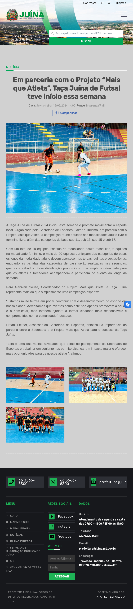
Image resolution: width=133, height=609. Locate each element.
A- (102, 3)
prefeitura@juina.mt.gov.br (97, 548)
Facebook (66, 516)
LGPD (13, 515)
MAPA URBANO (20, 528)
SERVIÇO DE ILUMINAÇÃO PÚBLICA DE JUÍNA (23, 551)
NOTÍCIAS (16, 534)
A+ (110, 3)
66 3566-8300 (27, 482)
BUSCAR (86, 41)
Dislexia (121, 3)
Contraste (89, 3)
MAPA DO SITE (19, 522)
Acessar (62, 576)
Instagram (65, 526)
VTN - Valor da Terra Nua (23, 569)
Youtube (65, 536)
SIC (12, 561)
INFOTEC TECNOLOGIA (110, 596)
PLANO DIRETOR (21, 541)
